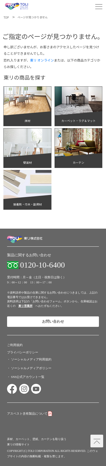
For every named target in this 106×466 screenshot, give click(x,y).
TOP (6, 17)
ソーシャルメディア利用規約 (31, 359)
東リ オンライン (42, 60)
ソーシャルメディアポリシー (31, 368)
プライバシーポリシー (22, 352)
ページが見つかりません (33, 17)
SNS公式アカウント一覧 (28, 377)
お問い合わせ (53, 321)
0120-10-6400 (42, 265)
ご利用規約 (15, 345)
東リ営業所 (25, 305)
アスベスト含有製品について (27, 413)
